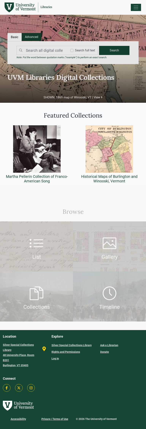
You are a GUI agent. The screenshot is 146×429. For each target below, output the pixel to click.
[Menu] (135, 7)
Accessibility (18, 418)
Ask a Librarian (109, 345)
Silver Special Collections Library (72, 345)
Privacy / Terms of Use (54, 418)
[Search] (41, 50)
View (98, 97)
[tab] (31, 37)
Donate (104, 351)
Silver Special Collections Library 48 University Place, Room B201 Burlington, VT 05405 (18, 355)
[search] (114, 50)
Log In (55, 358)
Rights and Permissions (66, 351)
